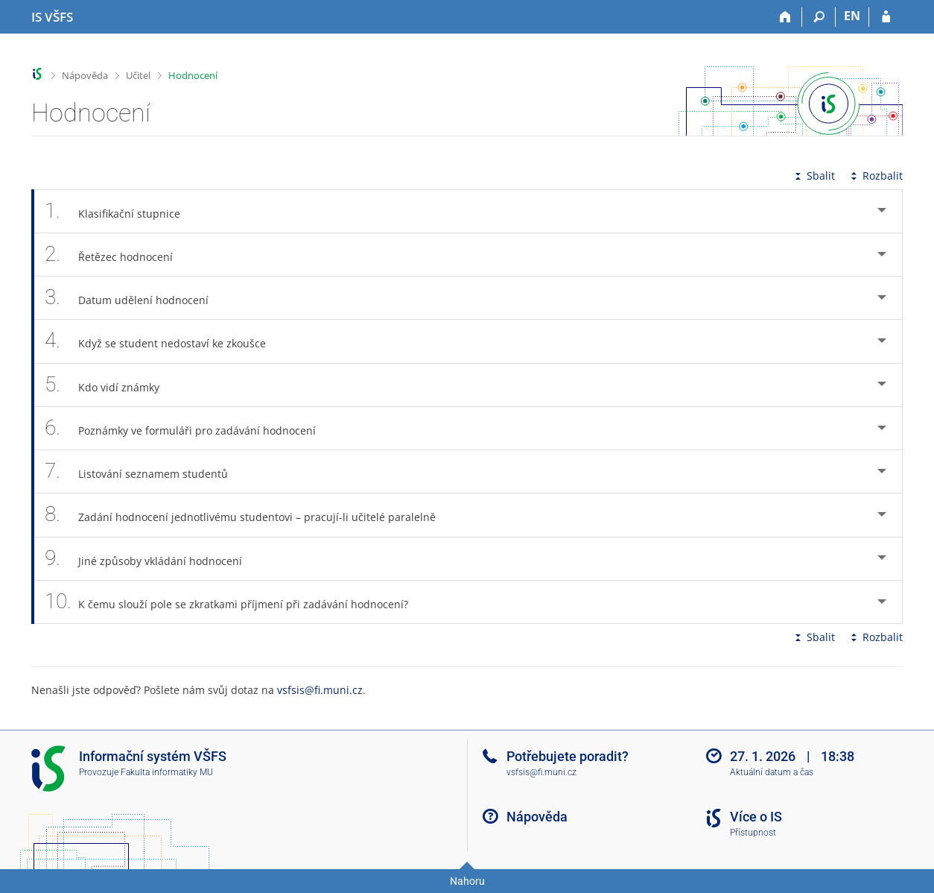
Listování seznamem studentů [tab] (144, 471)
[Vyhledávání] (819, 17)
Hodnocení (192, 75)
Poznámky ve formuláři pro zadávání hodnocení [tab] (188, 428)
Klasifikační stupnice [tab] (121, 211)
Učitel (138, 75)
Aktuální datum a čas (771, 772)
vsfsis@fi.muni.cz (320, 690)
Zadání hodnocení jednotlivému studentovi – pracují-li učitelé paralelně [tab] (248, 515)
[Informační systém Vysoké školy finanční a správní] (52, 17)
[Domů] (785, 17)
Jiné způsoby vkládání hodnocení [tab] (151, 559)
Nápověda (85, 75)
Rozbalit (875, 175)
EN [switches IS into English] (852, 15)
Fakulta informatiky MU (167, 772)
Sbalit (813, 175)
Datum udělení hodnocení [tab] (135, 298)
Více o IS (756, 816)
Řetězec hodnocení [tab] (117, 255)
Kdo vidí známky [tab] (110, 385)
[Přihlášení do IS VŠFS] (886, 17)
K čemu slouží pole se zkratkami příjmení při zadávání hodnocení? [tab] (235, 602)
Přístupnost (753, 832)
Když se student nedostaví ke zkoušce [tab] (163, 341)
